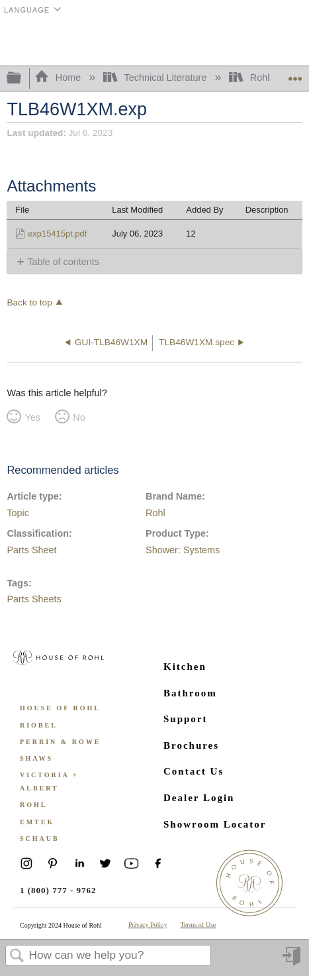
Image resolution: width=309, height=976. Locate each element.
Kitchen (184, 666)
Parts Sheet (31, 550)
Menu (292, 42)
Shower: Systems (183, 550)
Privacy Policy (147, 924)
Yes (32, 417)
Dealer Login (198, 797)
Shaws (36, 758)
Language (27, 10)
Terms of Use (198, 924)
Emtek (37, 822)
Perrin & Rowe (60, 741)
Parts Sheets (34, 599)
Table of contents (63, 261)
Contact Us (193, 771)
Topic (18, 513)
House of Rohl (60, 708)
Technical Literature (156, 77)
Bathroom (190, 693)
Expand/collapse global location (295, 74)
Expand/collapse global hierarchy (22, 78)
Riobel (39, 725)
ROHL (33, 804)
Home (58, 77)
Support (185, 719)
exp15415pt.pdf (57, 234)
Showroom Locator (214, 824)
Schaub (40, 838)
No (79, 417)
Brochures (191, 745)
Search (17, 956)
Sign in (292, 961)
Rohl (250, 77)
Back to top (29, 302)
